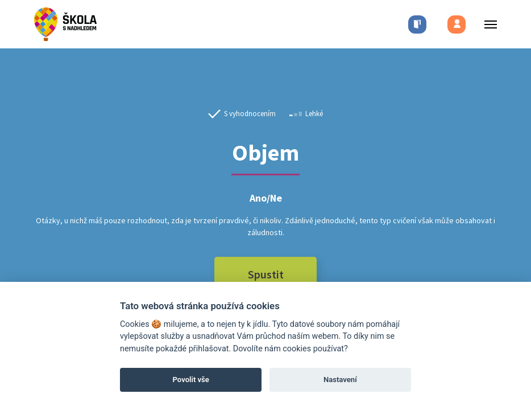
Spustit (266, 274)
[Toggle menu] (487, 24)
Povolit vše (191, 379)
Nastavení (340, 379)
